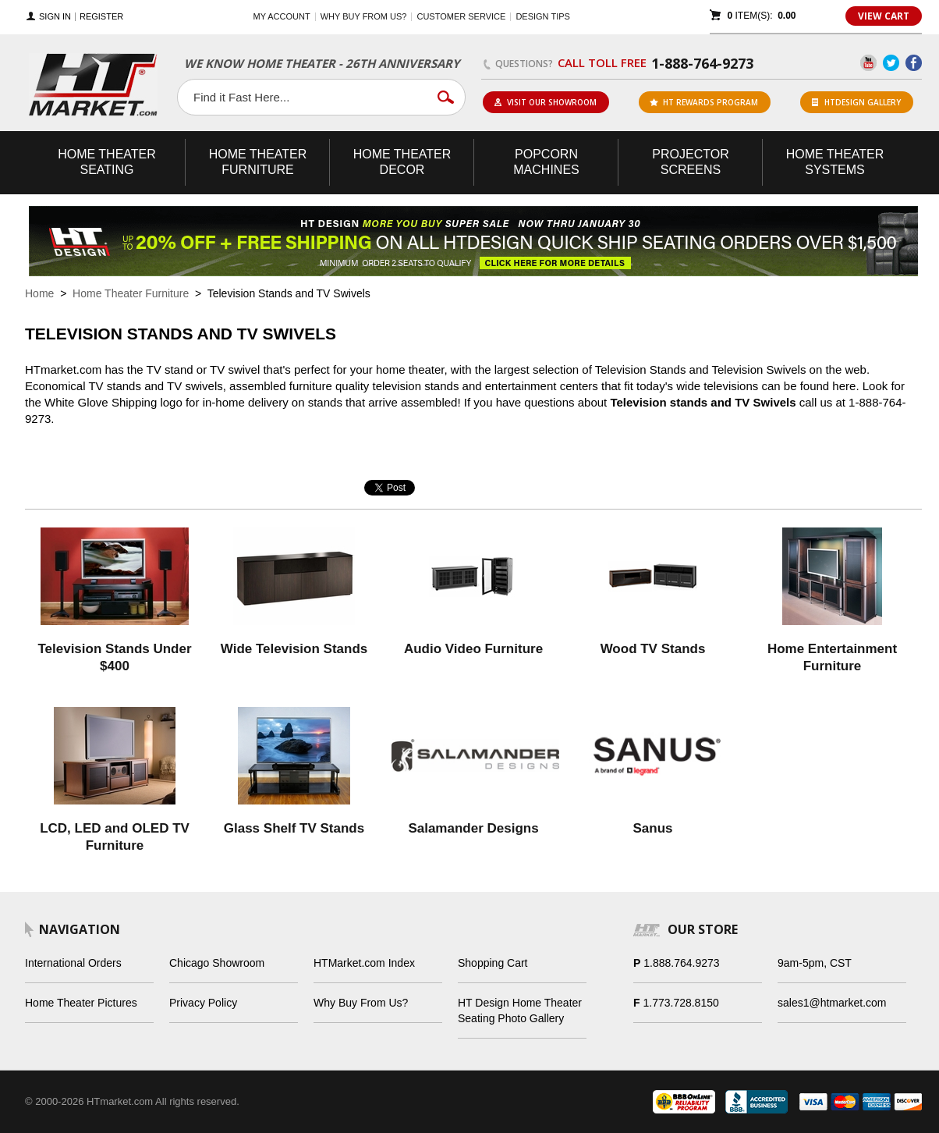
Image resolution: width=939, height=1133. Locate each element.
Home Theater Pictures (81, 1002)
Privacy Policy (203, 1002)
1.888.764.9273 (681, 963)
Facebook (913, 63)
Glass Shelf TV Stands (294, 828)
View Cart (883, 16)
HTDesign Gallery (856, 102)
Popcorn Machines (546, 161)
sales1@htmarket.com (832, 1002)
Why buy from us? (364, 16)
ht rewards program (704, 102)
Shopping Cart (493, 963)
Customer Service (460, 16)
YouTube (868, 63)
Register (101, 16)
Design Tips (542, 16)
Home (39, 293)
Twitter (891, 63)
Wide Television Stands (294, 648)
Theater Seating (107, 161)
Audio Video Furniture (473, 648)
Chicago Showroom (216, 963)
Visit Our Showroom (545, 102)
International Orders (73, 963)
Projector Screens (690, 161)
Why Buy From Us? (361, 1002)
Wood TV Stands (653, 648)
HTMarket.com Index (364, 963)
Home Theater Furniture (131, 293)
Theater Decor (402, 161)
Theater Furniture (258, 161)
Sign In (55, 16)
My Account (281, 16)
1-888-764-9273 (702, 63)
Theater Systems (835, 161)
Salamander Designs (473, 828)
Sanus (652, 828)
